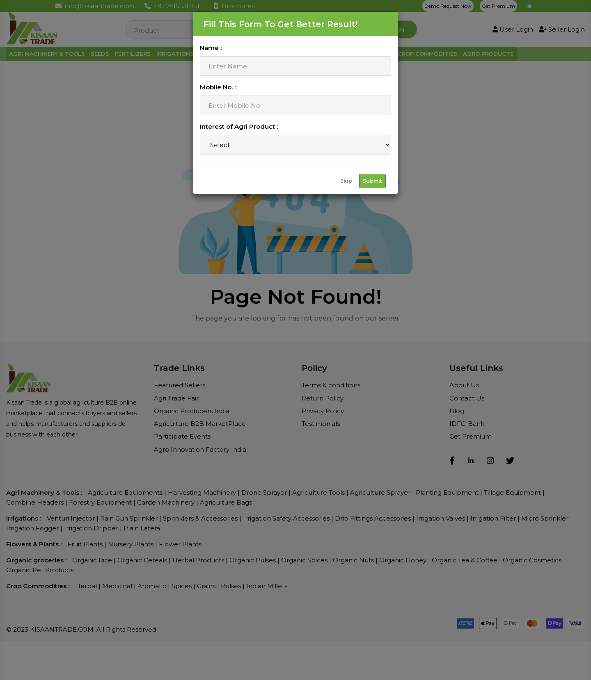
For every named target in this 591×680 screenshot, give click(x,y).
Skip (346, 181)
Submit (372, 181)
